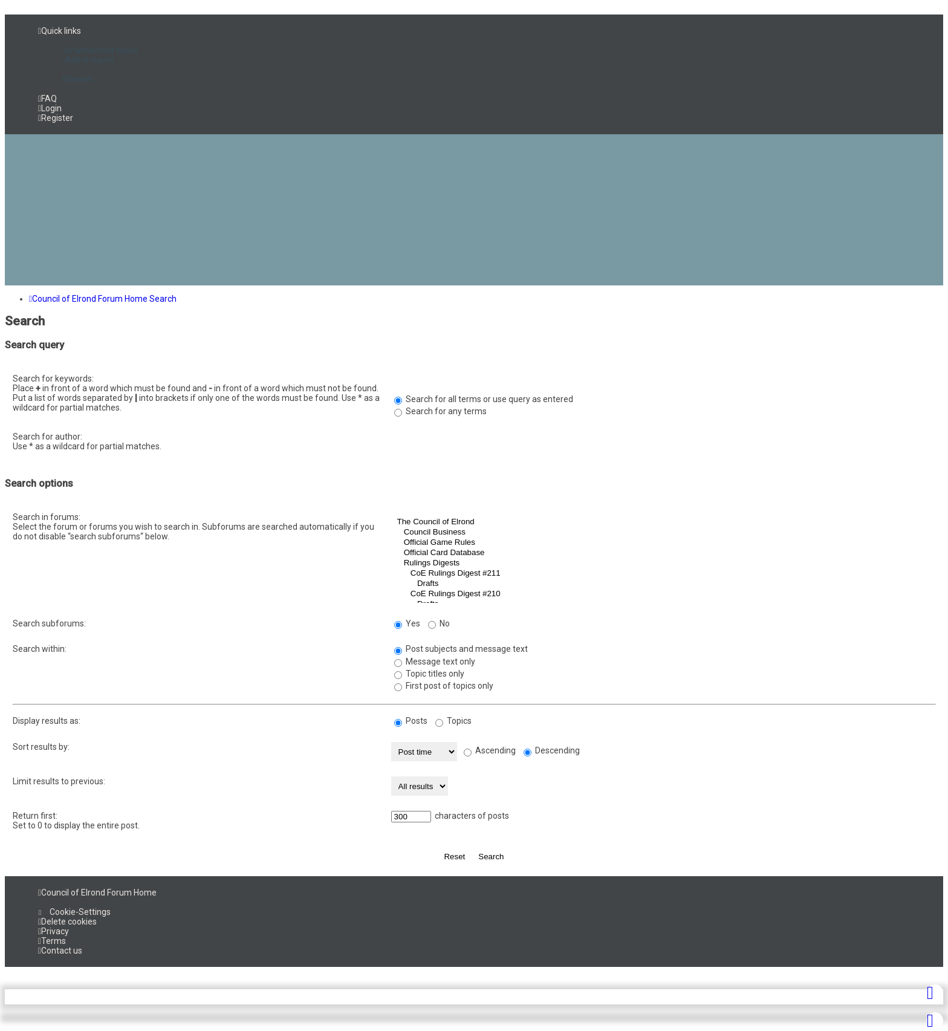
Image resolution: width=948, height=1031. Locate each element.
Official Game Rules (663, 543)
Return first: (35, 816)
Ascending (490, 750)
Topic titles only (429, 673)
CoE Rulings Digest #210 (663, 594)
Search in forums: (46, 517)
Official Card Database (663, 553)
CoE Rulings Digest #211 (663, 573)
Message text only (434, 661)
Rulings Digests (663, 563)
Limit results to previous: (59, 781)
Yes (407, 623)
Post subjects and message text (461, 649)
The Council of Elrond (663, 522)
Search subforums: (49, 623)
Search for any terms (440, 411)
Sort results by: (41, 747)
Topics (453, 721)
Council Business (663, 532)
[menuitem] (100, 50)
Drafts (663, 584)
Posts (410, 721)
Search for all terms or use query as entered (483, 399)
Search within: (40, 649)
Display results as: (46, 721)
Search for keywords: (53, 378)
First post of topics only (443, 686)
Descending (552, 750)
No (439, 623)
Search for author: (47, 436)
